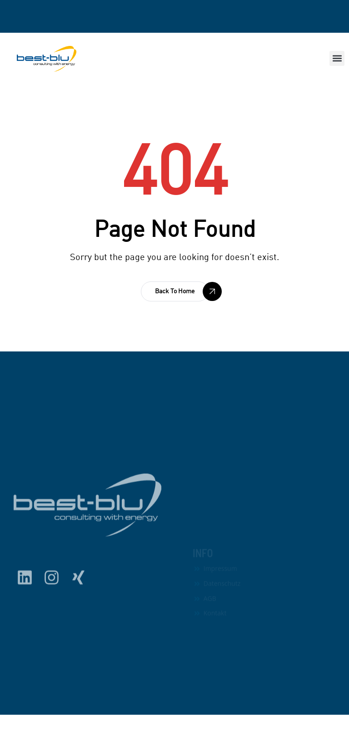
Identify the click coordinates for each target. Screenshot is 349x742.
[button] (336, 58)
